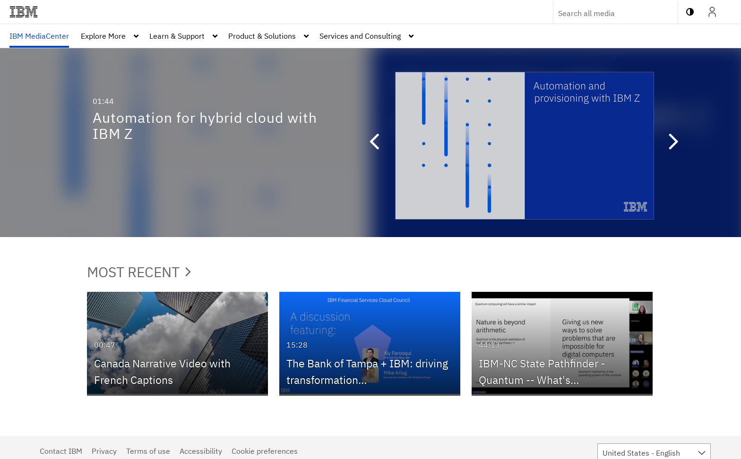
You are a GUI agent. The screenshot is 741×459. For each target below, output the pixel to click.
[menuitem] (39, 36)
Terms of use (148, 451)
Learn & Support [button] (177, 36)
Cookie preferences (265, 451)
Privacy (104, 451)
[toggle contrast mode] (690, 12)
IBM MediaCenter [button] (39, 36)
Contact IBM (61, 451)
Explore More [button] (103, 36)
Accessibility (201, 451)
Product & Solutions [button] (262, 36)
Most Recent (139, 272)
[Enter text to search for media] (605, 13)
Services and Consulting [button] (360, 36)
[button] (369, 142)
